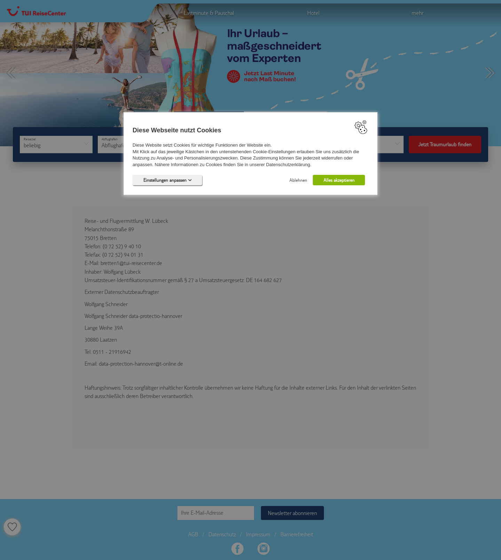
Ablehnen (298, 180)
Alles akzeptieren (339, 180)
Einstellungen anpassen (167, 180)
